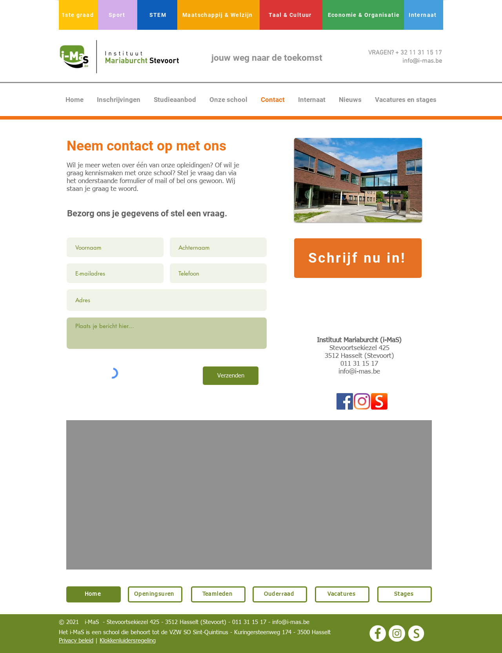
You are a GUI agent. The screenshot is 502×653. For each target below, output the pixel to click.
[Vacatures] (342, 594)
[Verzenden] (230, 375)
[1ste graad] (78, 15)
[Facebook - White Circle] (377, 633)
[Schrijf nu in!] (358, 258)
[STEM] (158, 15)
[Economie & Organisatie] (364, 15)
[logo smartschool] (379, 401)
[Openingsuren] (155, 594)
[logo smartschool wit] (416, 633)
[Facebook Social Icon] (344, 401)
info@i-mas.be (359, 371)
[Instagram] (362, 401)
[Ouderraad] (280, 594)
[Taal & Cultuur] (291, 15)
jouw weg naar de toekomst (266, 58)
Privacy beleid (76, 641)
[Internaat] (423, 15)
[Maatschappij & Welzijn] (218, 15)
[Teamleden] (218, 594)
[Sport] (117, 15)
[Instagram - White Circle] (397, 633)
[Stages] (404, 594)
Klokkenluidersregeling (128, 641)
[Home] (93, 594)
